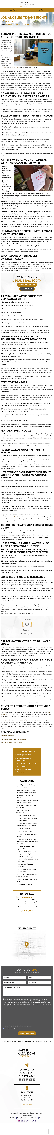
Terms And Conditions (32, 1127)
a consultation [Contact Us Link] (16, 67)
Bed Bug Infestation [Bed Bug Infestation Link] (8, 736)
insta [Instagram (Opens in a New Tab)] (20, 1089)
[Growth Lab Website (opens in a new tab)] (27, 1130)
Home (2, 24)
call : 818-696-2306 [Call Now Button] (27, 289)
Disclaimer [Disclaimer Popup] (5, 1033)
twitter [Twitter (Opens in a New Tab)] (27, 1089)
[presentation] (24, 919)
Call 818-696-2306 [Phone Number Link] (6, 721)
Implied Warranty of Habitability (24, 760)
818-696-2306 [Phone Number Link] (27, 1085)
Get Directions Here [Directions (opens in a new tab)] (27, 933)
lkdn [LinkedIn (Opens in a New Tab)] (30, 1089)
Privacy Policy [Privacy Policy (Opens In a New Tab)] (12, 1033)
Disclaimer (12, 1127)
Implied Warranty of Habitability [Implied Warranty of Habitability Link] (12, 743)
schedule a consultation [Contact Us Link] (22, 721)
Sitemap (42, 1127)
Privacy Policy (20, 1127)
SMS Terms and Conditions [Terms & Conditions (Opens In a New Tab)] (24, 1033)
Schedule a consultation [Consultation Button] (27, 285)
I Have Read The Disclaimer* (12, 1036)
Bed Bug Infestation (24, 755)
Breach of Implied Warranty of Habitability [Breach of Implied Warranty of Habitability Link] (15, 740)
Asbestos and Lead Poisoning (24, 771)
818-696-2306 (14, 517)
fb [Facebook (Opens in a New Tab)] (23, 1089)
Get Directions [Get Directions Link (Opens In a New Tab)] (27, 1114)
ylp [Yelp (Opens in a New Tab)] (34, 1089)
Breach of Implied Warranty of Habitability (27, 766)
